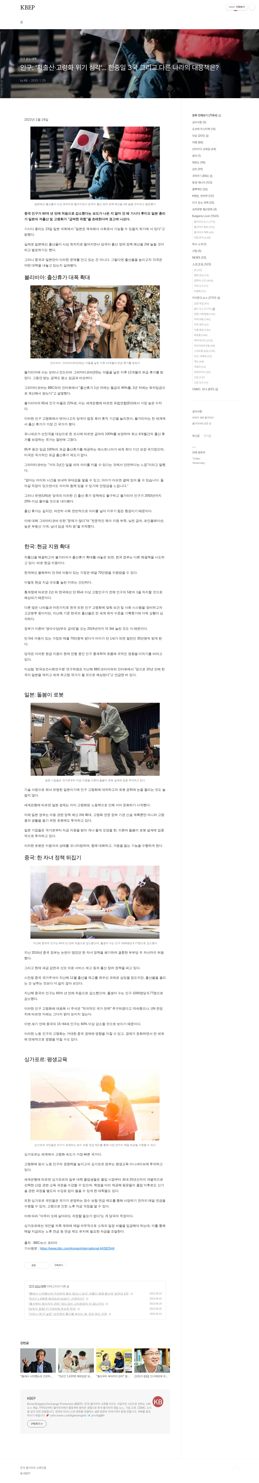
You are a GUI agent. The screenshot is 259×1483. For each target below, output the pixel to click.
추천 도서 (201, 285)
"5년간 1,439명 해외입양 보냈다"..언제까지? (56, 1298)
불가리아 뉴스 (204, 221)
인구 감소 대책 (37, 1286)
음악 (196, 155)
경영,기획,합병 (204, 314)
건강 (199, 377)
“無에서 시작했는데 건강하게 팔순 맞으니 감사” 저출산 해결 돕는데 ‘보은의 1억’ (79, 1293)
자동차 (200, 366)
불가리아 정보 (204, 227)
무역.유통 (202, 319)
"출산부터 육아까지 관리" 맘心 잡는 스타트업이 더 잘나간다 (66, 1303)
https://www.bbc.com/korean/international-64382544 (77, 1248)
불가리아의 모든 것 (201, 423)
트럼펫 (200, 291)
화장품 (200, 335)
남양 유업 (201, 303)
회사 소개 (199, 244)
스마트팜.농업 (204, 350)
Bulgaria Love (205, 216)
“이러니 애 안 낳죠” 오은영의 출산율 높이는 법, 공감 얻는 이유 (68, 1313)
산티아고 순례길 (204, 149)
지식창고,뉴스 (206, 297)
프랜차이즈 (202, 372)
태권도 (198, 162)
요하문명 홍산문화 (204, 209)
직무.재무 (201, 324)
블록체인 (200, 189)
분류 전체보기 (206, 115)
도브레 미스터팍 (203, 129)
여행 (197, 142)
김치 (197, 169)
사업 (196, 251)
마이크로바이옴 (204, 345)
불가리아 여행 (204, 232)
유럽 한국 (202, 237)
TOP (235, 1469)
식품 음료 (202, 329)
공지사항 (199, 122)
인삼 (200, 135)
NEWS (199, 257)
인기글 (207, 435)
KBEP (27, 8)
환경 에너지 (202, 182)
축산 (199, 361)
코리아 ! (202, 175)
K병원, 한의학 (203, 196)
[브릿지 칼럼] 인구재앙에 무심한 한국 (52, 1308)
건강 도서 (201, 382)
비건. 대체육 (203, 356)
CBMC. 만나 (205, 389)
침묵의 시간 (203, 280)
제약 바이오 (203, 340)
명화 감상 (201, 275)
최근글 (196, 435)
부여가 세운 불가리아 (202, 417)
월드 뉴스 (204, 308)
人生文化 (201, 264)
